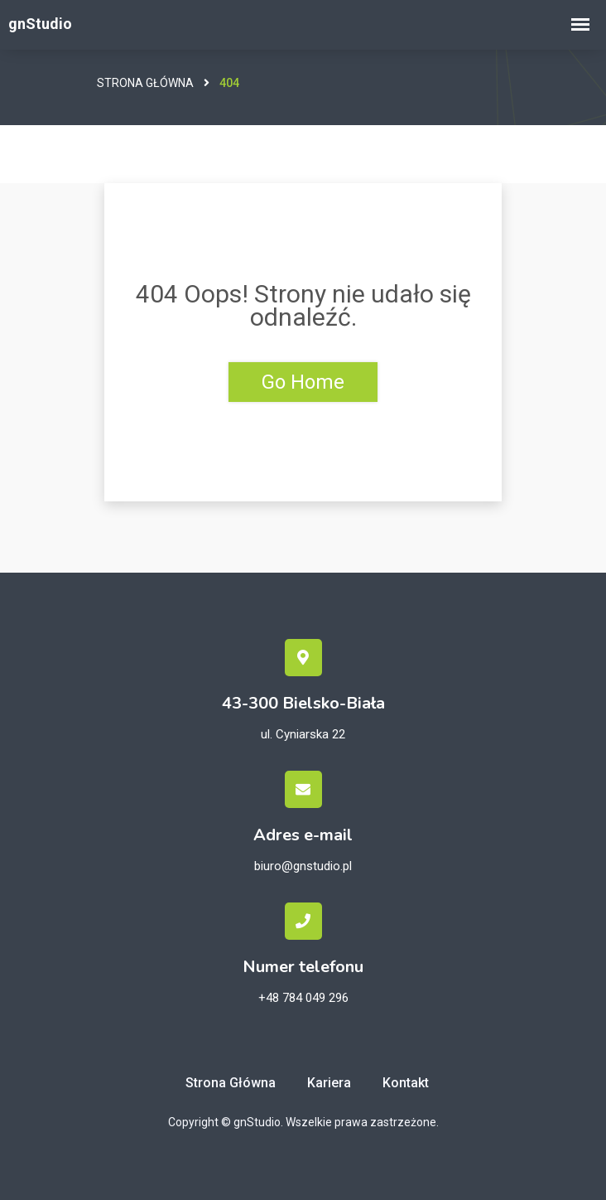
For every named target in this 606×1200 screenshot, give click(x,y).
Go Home (303, 382)
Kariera (329, 1083)
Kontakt (405, 1083)
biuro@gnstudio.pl (303, 866)
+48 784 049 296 (303, 998)
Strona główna (145, 83)
